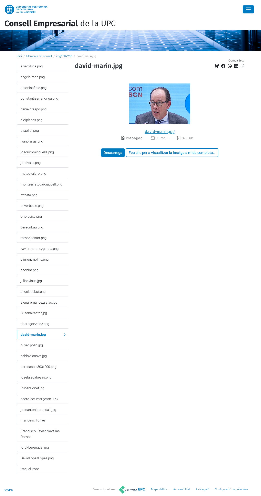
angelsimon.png (33, 77)
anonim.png (29, 270)
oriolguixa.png (31, 216)
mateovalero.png (33, 173)
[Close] (248, 9)
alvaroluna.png (32, 66)
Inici (19, 56)
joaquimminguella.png (37, 152)
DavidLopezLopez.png (37, 458)
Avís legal (202, 489)
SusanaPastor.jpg (34, 313)
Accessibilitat (181, 489)
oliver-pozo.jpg (32, 345)
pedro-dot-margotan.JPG (39, 399)
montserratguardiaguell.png (41, 184)
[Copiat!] (242, 66)
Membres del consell (39, 56)
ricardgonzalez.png (35, 324)
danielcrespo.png (33, 109)
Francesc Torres (33, 420)
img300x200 (64, 56)
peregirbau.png (32, 227)
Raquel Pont (30, 469)
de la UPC (59, 24)
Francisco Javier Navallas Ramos (40, 434)
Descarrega (113, 152)
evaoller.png (30, 130)
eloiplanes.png (31, 120)
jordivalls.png (31, 163)
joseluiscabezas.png (36, 377)
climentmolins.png (35, 259)
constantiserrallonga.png (39, 98)
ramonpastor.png (33, 238)
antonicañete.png (33, 88)
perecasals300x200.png (38, 367)
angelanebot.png (33, 292)
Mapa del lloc (159, 489)
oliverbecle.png (32, 206)
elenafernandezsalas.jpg (39, 302)
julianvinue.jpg (31, 281)
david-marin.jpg (160, 131)
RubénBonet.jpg (32, 388)
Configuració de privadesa (231, 489)
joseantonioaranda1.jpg (38, 410)
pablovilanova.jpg (34, 356)
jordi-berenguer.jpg (35, 447)
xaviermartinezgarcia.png (40, 249)
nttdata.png (29, 195)
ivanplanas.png (32, 141)
